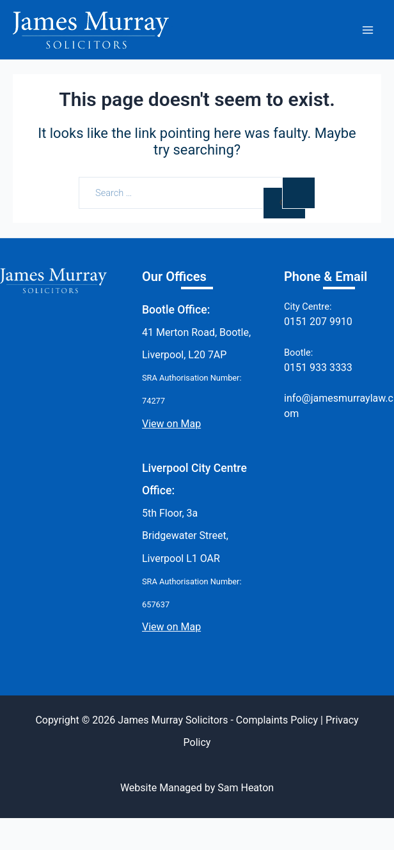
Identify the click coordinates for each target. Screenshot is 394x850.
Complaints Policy (277, 720)
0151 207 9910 (318, 321)
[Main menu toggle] (367, 30)
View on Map (171, 424)
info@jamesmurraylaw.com (338, 406)
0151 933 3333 (318, 367)
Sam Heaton (245, 788)
